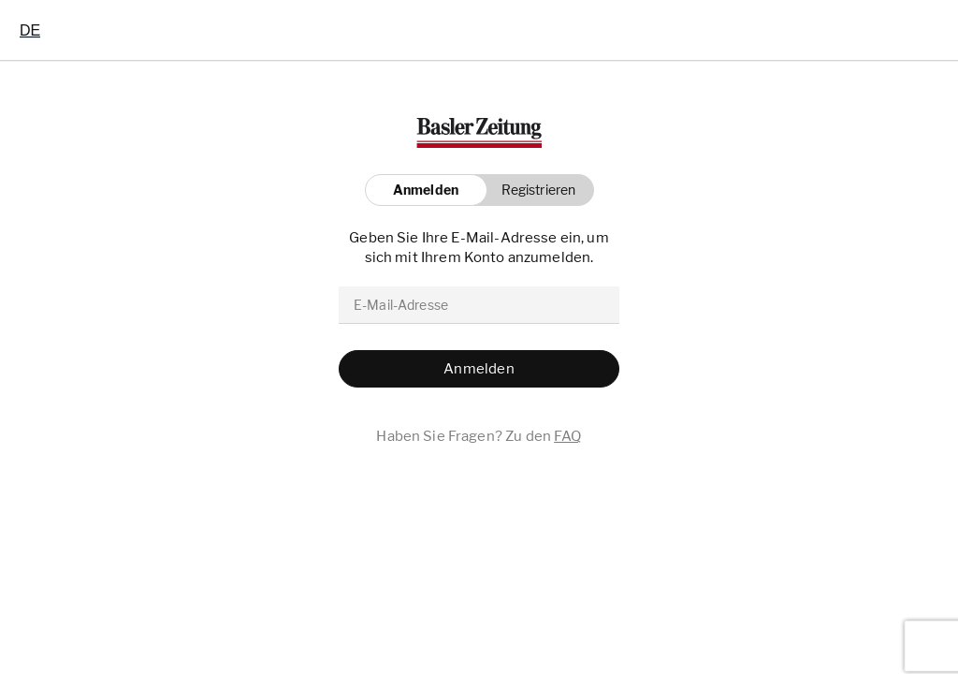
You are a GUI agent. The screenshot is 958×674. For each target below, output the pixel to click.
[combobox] (30, 30)
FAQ (567, 436)
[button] (533, 190)
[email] (479, 305)
